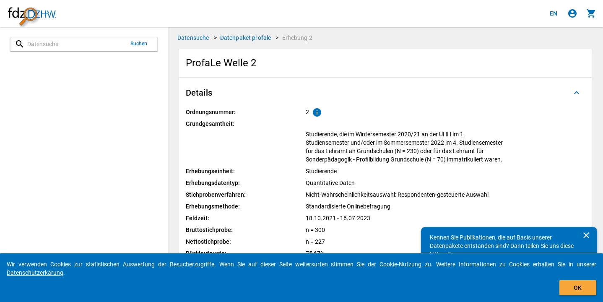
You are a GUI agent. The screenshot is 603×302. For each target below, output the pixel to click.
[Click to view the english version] (553, 13)
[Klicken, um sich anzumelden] (572, 13)
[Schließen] (586, 235)
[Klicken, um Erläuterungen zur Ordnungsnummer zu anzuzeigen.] (317, 112)
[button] (385, 92)
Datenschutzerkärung (35, 272)
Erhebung (297, 37)
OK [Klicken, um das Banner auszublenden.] (578, 287)
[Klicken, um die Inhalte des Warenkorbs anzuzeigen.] (591, 13)
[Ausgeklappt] (576, 92)
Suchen (139, 44)
